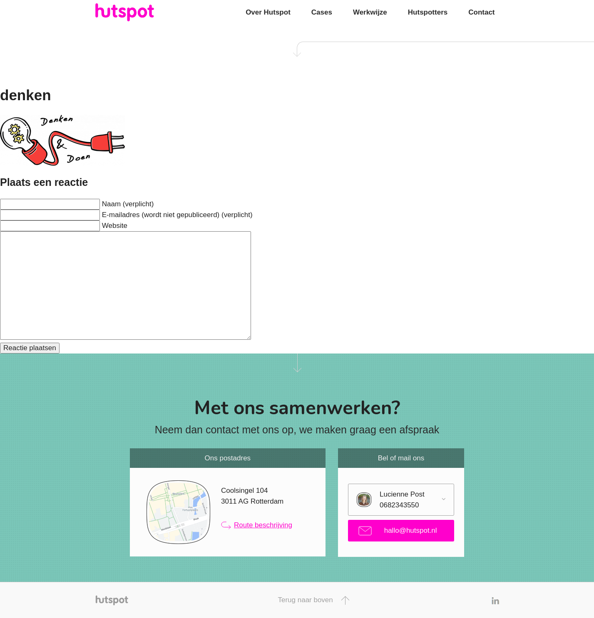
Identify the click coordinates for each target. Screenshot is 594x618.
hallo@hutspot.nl (397, 531)
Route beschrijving (256, 525)
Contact (481, 12)
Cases (321, 12)
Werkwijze (370, 12)
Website (114, 226)
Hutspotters (427, 12)
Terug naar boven (313, 600)
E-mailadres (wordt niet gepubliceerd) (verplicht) (177, 215)
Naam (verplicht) (128, 204)
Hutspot (141, 12)
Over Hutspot (268, 12)
